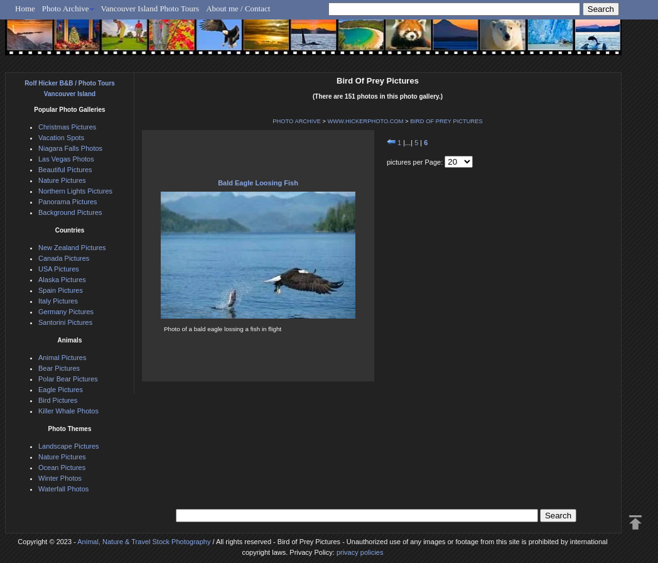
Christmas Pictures (67, 127)
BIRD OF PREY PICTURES (446, 121)
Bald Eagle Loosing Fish (258, 183)
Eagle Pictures (60, 389)
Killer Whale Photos (68, 411)
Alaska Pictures (62, 279)
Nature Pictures (62, 180)
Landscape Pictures (68, 446)
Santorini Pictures (65, 322)
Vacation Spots (61, 137)
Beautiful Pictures (65, 169)
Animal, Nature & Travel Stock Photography (143, 541)
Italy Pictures (58, 301)
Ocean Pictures (61, 467)
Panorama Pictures (67, 201)
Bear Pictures (59, 368)
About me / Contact (238, 8)
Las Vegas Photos (66, 159)
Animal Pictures (62, 357)
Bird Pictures (57, 400)
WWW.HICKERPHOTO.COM (366, 121)
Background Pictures (70, 212)
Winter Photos (60, 478)
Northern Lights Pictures (75, 191)
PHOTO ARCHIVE (296, 121)
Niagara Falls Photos (70, 148)
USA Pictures (58, 269)
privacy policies (360, 552)
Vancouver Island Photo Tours (150, 8)
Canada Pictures (63, 258)
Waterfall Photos (63, 489)
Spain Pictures (60, 290)
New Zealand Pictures (72, 247)
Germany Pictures (66, 311)
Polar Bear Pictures (68, 379)
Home (25, 8)
